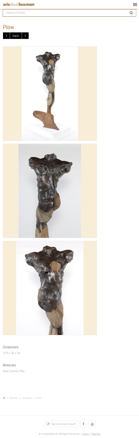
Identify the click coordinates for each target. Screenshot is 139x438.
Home (86, 434)
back (16, 36)
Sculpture (27, 399)
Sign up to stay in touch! (61, 425)
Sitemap (96, 434)
